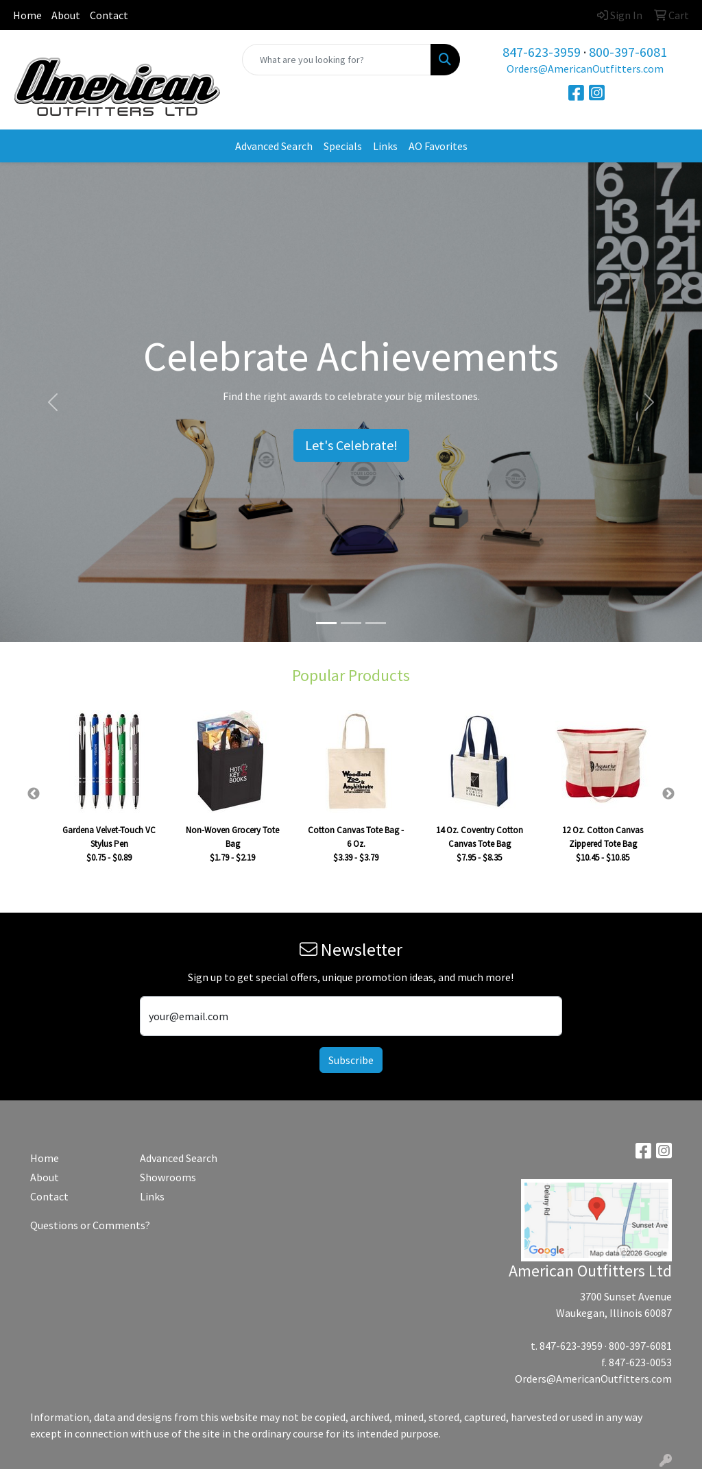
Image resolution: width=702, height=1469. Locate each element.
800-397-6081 (628, 51)
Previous (33, 794)
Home (27, 15)
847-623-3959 (542, 51)
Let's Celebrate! (351, 445)
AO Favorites (438, 146)
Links (385, 146)
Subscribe (351, 1060)
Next (668, 794)
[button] (53, 402)
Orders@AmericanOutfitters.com (585, 68)
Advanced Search (274, 146)
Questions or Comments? (90, 1225)
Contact (109, 15)
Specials (343, 146)
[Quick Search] (336, 59)
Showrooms (168, 1177)
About (65, 15)
